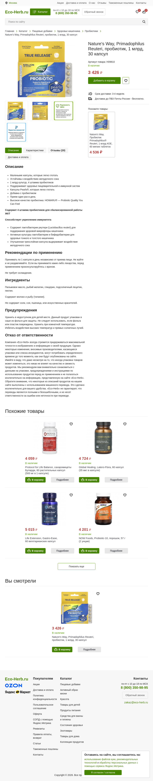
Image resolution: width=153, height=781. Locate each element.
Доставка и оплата (76, 3)
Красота (64, 699)
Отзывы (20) (58, 150)
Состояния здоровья (71, 725)
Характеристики (35, 150)
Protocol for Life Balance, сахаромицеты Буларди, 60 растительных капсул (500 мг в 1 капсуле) (48, 470)
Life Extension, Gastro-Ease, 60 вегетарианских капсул (41, 540)
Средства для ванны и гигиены (71, 718)
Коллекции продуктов (72, 742)
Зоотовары (66, 730)
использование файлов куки (99, 759)
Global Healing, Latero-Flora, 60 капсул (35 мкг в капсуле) (101, 469)
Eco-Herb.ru (16, 12)
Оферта (37, 714)
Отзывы (102, 3)
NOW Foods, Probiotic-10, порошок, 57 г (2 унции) (102, 540)
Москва (13, 3)
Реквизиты (39, 728)
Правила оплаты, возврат (42, 736)
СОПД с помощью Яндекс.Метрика (43, 721)
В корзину (38, 479)
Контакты (141, 3)
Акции (60, 3)
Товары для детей (70, 704)
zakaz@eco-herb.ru (136, 702)
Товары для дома (69, 736)
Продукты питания (70, 710)
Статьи (37, 743)
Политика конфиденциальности (45, 697)
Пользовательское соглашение (43, 706)
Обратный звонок (93, 12)
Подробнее (62, 479)
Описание (13, 150)
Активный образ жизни (69, 692)
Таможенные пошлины (121, 3)
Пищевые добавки (70, 684)
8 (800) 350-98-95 (66, 13)
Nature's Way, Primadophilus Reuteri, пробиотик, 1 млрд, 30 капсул (73, 638)
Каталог (43, 11)
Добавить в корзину (104, 80)
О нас (92, 3)
